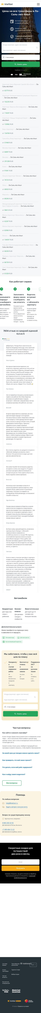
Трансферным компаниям (15, 964)
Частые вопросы (4, 976)
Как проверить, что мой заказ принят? (16, 760)
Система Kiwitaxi (4, 964)
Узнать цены (21, 64)
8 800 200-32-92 (8, 823)
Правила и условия (23, 1006)
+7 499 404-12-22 (8, 829)
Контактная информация (6, 982)
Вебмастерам (15, 974)
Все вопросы (11, 783)
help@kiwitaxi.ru (12, 803)
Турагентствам (15, 970)
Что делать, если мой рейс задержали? (17, 767)
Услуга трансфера (5, 970)
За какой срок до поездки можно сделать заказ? (20, 753)
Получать (20, 868)
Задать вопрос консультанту (16, 807)
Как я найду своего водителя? (13, 774)
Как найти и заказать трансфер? (14, 733)
